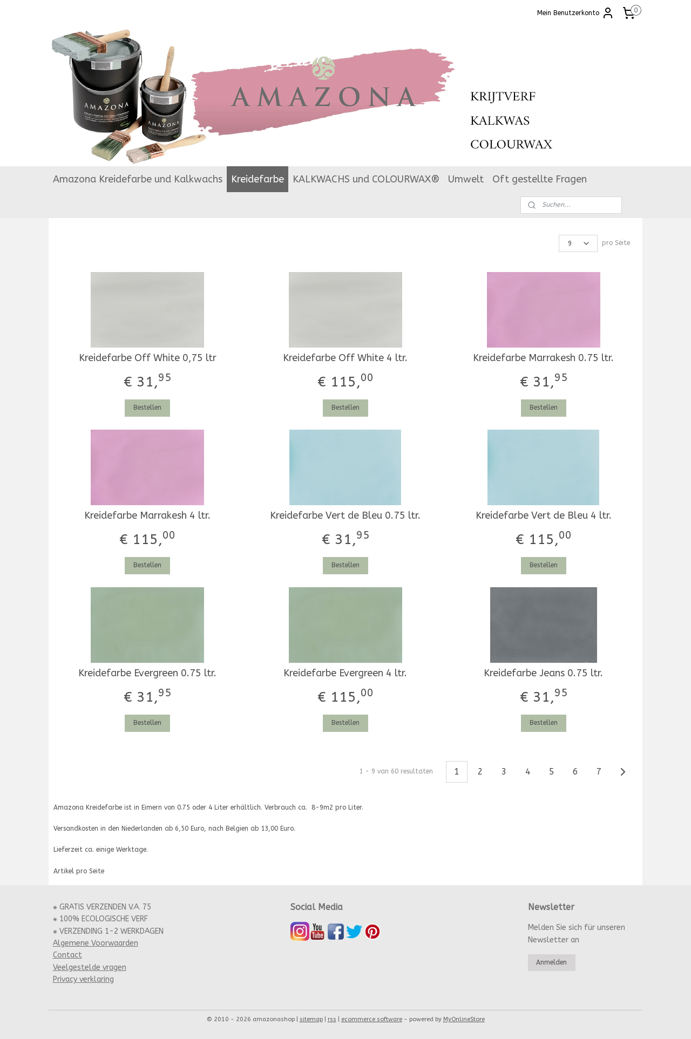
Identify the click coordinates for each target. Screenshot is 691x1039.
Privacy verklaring (83, 979)
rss (332, 1019)
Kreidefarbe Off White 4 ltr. (345, 358)
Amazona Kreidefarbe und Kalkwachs (137, 179)
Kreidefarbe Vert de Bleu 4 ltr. (544, 515)
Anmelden (551, 962)
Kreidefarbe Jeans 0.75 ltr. (543, 673)
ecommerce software (371, 1019)
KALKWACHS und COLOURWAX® (366, 179)
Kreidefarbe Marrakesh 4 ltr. (147, 515)
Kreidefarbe (257, 179)
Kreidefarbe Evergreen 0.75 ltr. (147, 673)
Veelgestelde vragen (89, 967)
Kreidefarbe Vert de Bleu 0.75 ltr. (345, 515)
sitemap (311, 1019)
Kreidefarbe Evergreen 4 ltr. (345, 673)
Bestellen (147, 407)
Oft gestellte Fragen (539, 179)
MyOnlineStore (464, 1019)
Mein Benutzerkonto (575, 12)
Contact (67, 955)
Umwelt (466, 179)
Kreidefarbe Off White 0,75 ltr (147, 358)
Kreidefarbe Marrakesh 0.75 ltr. (543, 358)
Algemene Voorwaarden (95, 943)
